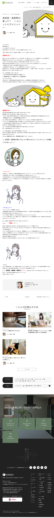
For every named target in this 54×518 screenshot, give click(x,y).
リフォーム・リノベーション (33, 501)
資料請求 (29, 2)
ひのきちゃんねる (49, 479)
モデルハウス (44, 2)
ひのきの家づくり (33, 481)
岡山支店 (41, 486)
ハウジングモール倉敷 (41, 483)
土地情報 (40, 503)
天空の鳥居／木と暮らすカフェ (42, 296)
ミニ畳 (6, 296)
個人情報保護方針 (49, 492)
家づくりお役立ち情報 (19, 381)
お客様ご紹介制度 (49, 488)
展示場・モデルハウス (42, 475)
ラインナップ (33, 485)
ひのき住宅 (8, 2)
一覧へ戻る (27, 296)
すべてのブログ (18, 379)
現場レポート (30, 381)
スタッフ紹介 (33, 489)
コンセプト (33, 478)
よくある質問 (33, 492)
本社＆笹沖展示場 (41, 479)
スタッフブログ (28, 379)
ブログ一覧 (27, 369)
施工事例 (32, 495)
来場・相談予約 (21, 2)
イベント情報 (36, 2)
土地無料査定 (41, 505)
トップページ (33, 475)
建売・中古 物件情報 (41, 500)
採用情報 (49, 485)
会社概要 (49, 483)
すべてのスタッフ (19, 386)
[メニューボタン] (51, 2)
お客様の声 (33, 497)
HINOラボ (41, 490)
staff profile (27, 286)
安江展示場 (41, 488)
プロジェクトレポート (38, 379)
